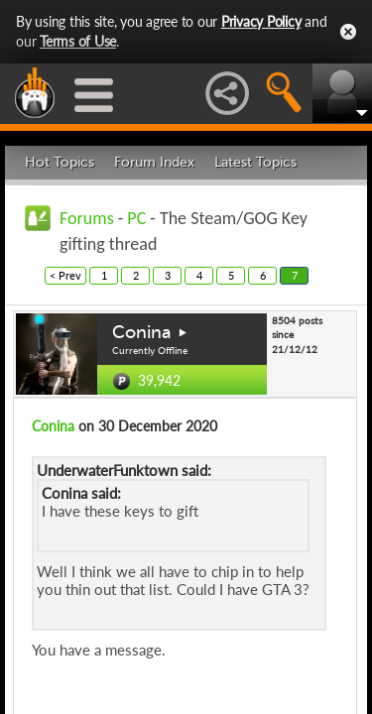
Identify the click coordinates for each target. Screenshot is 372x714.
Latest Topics (255, 162)
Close (348, 32)
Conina (142, 332)
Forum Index (154, 162)
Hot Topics (59, 162)
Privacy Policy (261, 21)
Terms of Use (78, 41)
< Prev (65, 275)
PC (136, 218)
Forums (87, 218)
